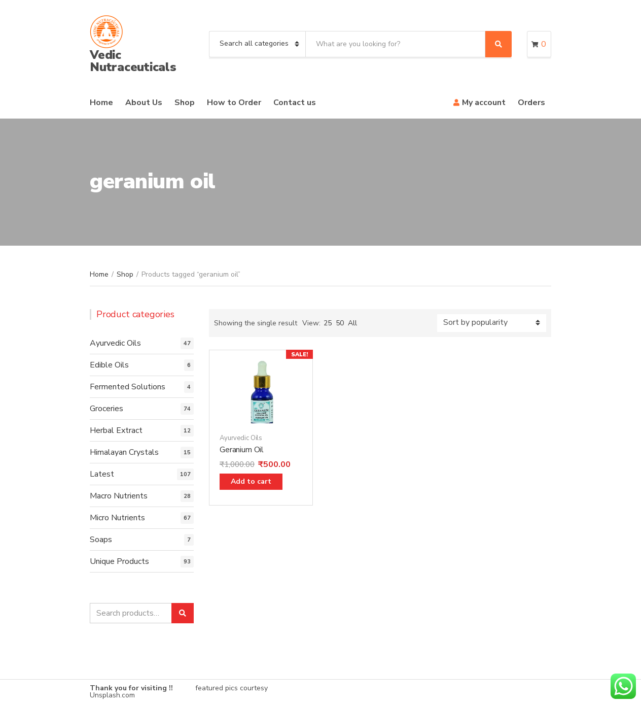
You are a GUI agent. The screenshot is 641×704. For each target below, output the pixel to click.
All (352, 323)
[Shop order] (491, 323)
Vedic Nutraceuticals (133, 61)
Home (101, 102)
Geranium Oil (242, 449)
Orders (531, 102)
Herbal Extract (116, 430)
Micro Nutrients (117, 517)
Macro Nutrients (119, 495)
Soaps (101, 539)
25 (328, 323)
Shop (184, 102)
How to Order (234, 102)
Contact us (294, 102)
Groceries (106, 408)
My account (484, 102)
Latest (102, 474)
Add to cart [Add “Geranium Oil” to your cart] (251, 481)
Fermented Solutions (127, 386)
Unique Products (119, 561)
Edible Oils (109, 365)
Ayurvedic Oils (241, 438)
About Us (143, 102)
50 (340, 323)
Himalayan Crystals (124, 452)
